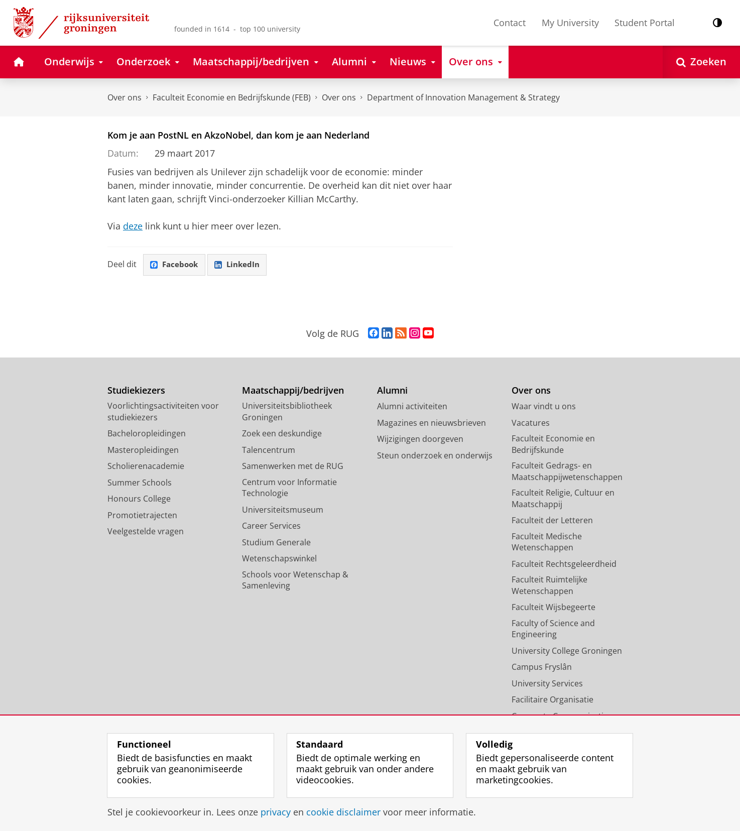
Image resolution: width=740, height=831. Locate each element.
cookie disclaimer (343, 812)
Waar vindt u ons (544, 406)
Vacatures (531, 423)
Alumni (392, 391)
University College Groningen (567, 651)
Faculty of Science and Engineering (553, 629)
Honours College (139, 499)
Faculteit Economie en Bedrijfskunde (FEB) (232, 97)
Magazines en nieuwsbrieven (431, 423)
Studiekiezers (136, 391)
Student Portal (644, 23)
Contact (510, 23)
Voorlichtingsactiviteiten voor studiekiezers (163, 412)
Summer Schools (139, 483)
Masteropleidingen (143, 450)
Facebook (176, 265)
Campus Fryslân (542, 667)
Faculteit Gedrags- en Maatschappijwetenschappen (567, 471)
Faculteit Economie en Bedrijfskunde (553, 444)
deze (133, 226)
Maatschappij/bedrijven (293, 391)
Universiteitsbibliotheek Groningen (287, 412)
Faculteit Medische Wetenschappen (547, 542)
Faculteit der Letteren (552, 520)
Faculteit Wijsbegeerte (553, 607)
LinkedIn (241, 265)
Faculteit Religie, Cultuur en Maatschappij (563, 499)
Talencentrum (268, 450)
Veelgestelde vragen (145, 531)
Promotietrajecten (142, 515)
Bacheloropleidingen (146, 433)
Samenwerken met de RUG (292, 466)
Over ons (124, 97)
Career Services (271, 526)
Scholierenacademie (145, 466)
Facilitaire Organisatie (552, 699)
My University (570, 23)
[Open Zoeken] (701, 62)
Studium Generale (276, 542)
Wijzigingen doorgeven (420, 439)
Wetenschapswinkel (279, 558)
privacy (276, 812)
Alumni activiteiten (412, 406)
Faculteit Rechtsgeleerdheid (564, 564)
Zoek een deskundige (282, 433)
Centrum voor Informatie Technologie (289, 488)
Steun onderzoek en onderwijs (434, 455)
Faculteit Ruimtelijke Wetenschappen (549, 585)
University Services (547, 683)
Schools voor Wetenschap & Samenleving (295, 580)
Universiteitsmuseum (282, 510)
